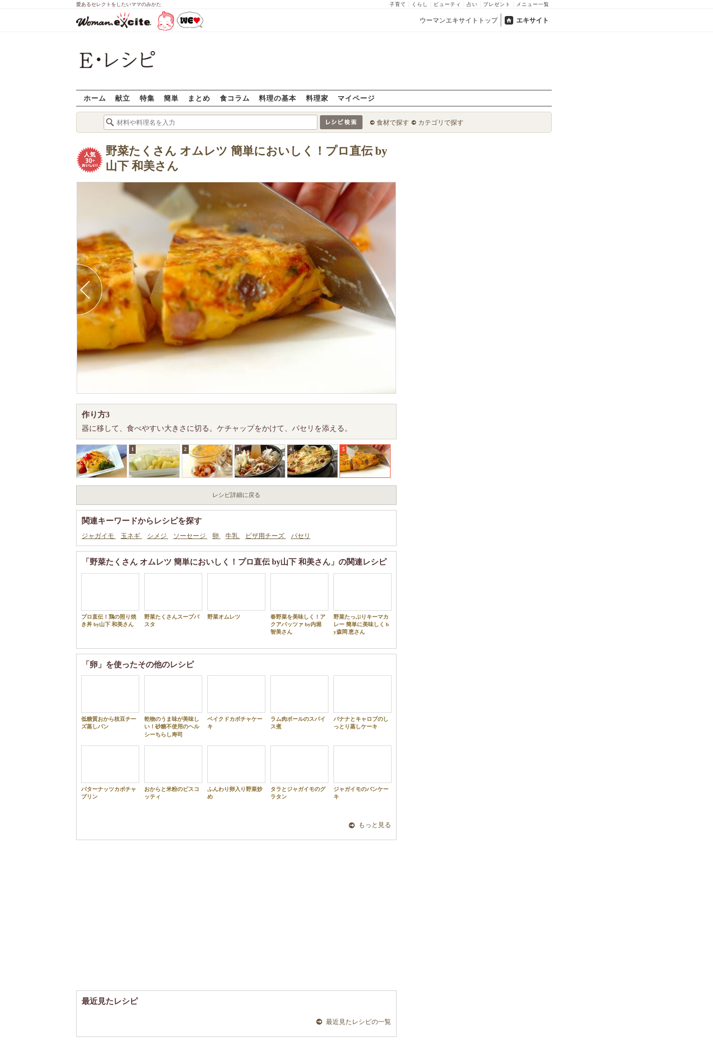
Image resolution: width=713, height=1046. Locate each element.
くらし (420, 4)
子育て (398, 4)
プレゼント (497, 4)
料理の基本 (277, 98)
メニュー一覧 (532, 4)
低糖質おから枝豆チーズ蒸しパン (110, 702)
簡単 (171, 98)
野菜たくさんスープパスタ (173, 600)
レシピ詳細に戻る (236, 494)
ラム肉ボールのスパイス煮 (299, 702)
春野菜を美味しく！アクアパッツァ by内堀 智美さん (299, 604)
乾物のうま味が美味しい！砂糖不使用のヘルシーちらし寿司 (173, 706)
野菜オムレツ (236, 596)
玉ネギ (131, 536)
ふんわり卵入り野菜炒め (236, 772)
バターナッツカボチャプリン (110, 772)
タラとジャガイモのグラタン (299, 772)
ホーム (95, 98)
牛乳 (232, 536)
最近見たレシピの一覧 (358, 1021)
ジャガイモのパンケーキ (362, 772)
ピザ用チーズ (265, 536)
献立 (122, 98)
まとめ (199, 98)
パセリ (300, 536)
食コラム (235, 98)
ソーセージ (190, 536)
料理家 (317, 98)
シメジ (157, 536)
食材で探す (393, 122)
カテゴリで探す (441, 122)
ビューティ (447, 4)
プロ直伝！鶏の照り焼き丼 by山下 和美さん (110, 600)
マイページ (356, 98)
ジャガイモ (99, 536)
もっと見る (375, 825)
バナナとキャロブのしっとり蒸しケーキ (362, 702)
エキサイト (532, 20)
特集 (147, 98)
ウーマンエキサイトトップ (459, 20)
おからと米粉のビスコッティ (173, 772)
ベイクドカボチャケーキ (236, 702)
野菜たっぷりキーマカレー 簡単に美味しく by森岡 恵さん (362, 604)
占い (472, 4)
